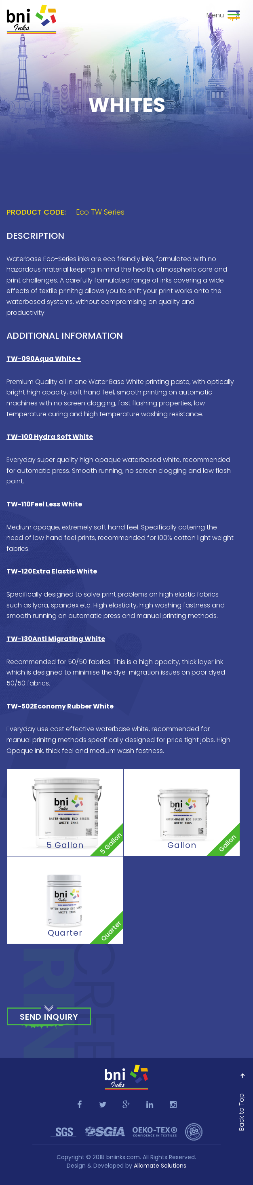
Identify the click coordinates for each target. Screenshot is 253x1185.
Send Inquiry (49, 1017)
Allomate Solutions (160, 1166)
